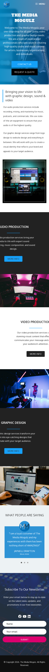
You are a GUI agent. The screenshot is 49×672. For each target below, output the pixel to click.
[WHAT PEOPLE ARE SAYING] (24, 542)
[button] (24, 64)
